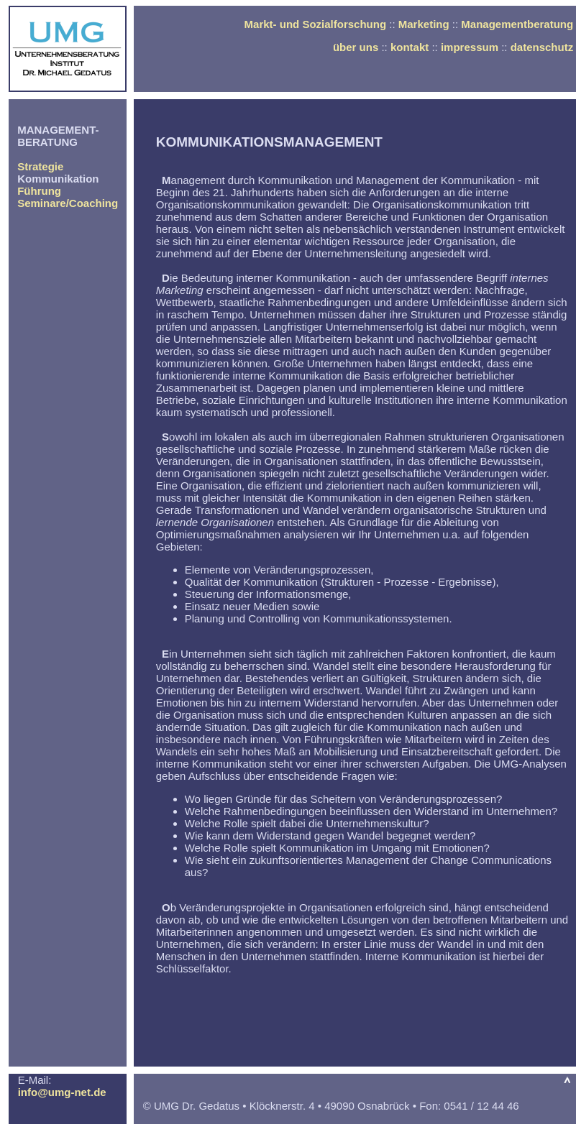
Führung (39, 191)
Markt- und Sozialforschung (315, 24)
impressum (469, 47)
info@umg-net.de (62, 1092)
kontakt (409, 47)
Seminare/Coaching (67, 203)
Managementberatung (517, 24)
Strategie (40, 166)
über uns (355, 47)
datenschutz (542, 47)
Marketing (423, 24)
